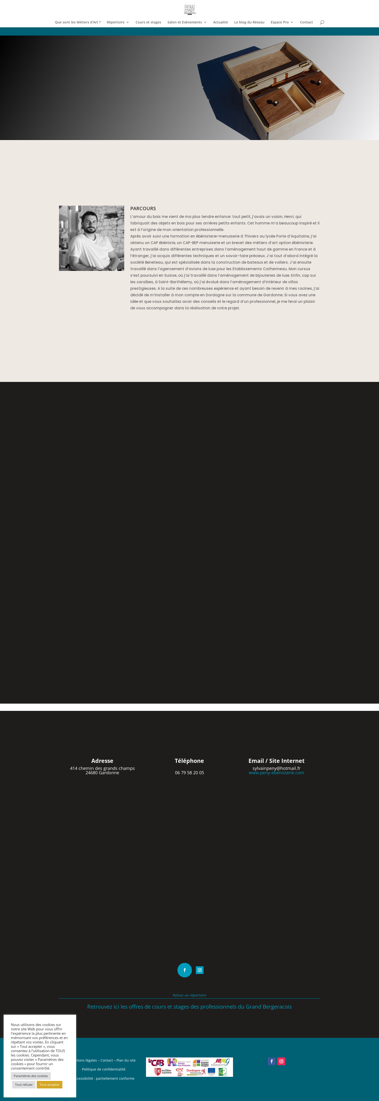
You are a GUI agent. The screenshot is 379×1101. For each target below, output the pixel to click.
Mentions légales (83, 1060)
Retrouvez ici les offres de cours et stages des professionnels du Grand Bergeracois (189, 1006)
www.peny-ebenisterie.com (276, 772)
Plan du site (126, 1060)
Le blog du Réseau (249, 22)
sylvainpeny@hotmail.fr (276, 768)
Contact (306, 22)
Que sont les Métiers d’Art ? (78, 22)
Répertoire (115, 22)
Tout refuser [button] (24, 1084)
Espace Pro (280, 22)
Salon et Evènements (185, 22)
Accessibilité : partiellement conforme (103, 1078)
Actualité (220, 22)
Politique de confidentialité (103, 1069)
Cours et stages (148, 22)
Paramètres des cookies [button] (31, 1076)
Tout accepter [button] (49, 1084)
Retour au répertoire (189, 995)
